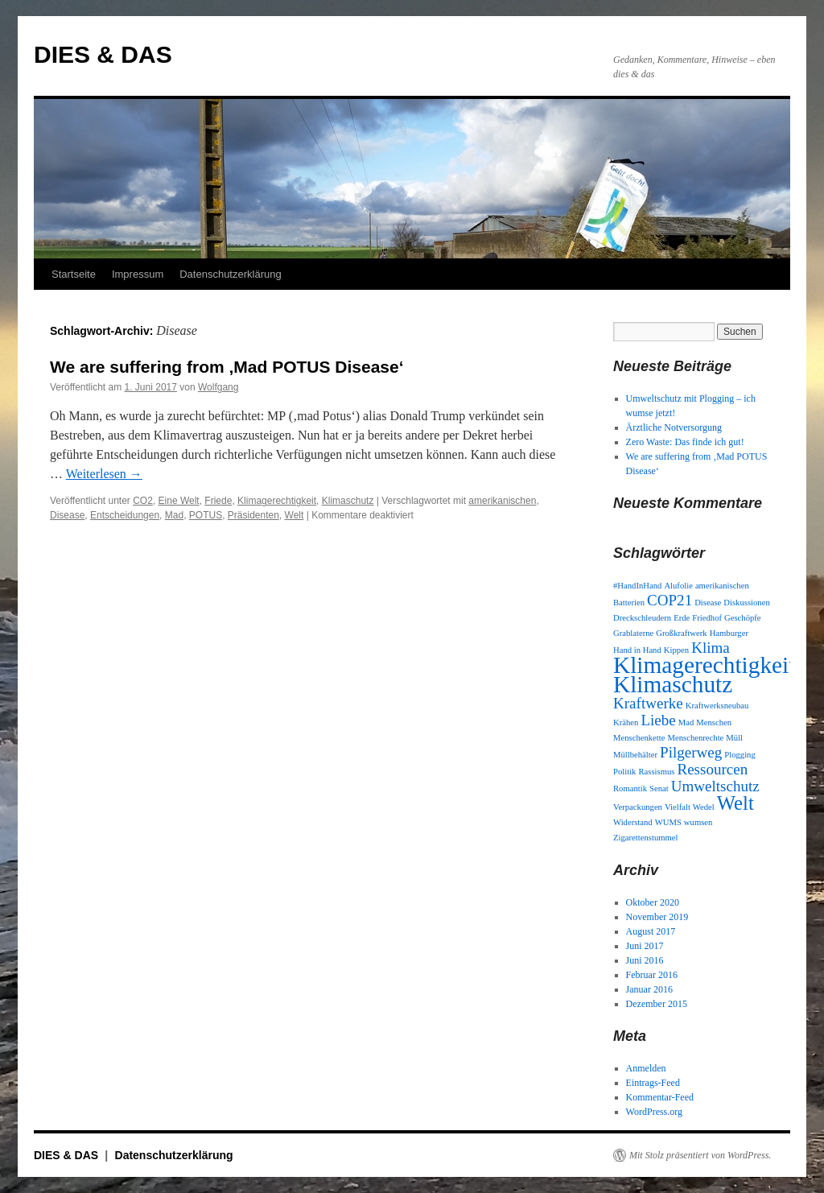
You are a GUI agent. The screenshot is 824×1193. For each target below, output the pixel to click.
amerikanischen (502, 500)
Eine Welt (179, 500)
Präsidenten (253, 515)
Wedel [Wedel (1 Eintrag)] (704, 807)
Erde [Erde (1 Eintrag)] (682, 617)
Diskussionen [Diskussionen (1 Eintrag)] (746, 602)
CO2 (143, 500)
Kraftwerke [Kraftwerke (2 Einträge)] (648, 703)
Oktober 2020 (652, 902)
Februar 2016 (652, 974)
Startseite (74, 274)
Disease (67, 515)
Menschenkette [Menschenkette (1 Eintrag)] (639, 737)
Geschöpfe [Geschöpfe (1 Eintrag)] (742, 617)
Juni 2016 (645, 960)
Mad (174, 515)
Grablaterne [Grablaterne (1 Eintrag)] (633, 633)
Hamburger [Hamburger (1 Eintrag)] (729, 633)
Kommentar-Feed (660, 1097)
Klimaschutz (348, 500)
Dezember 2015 (656, 1003)
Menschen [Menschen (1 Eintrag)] (713, 722)
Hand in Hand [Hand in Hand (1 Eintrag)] (637, 650)
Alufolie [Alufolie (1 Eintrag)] (678, 585)
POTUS (205, 515)
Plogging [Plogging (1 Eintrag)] (740, 754)
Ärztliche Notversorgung (674, 427)
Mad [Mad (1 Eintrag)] (686, 722)
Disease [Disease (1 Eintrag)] (707, 602)
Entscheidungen (124, 515)
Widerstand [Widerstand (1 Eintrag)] (633, 822)
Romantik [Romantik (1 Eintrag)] (630, 788)
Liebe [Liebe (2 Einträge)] (658, 720)
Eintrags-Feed (653, 1082)
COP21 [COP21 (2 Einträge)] (669, 600)
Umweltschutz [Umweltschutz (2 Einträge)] (715, 786)
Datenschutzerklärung (230, 274)
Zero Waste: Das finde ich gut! (685, 442)
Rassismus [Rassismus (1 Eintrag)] (656, 771)
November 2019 (657, 917)
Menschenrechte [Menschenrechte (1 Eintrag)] (696, 737)
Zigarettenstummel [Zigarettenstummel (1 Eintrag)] (645, 837)
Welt (294, 515)
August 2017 (651, 931)
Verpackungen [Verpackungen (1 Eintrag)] (637, 807)
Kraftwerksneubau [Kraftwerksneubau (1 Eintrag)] (717, 705)
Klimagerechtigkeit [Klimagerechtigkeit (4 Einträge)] (704, 665)
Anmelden (646, 1068)
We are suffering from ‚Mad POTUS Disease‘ (227, 366)
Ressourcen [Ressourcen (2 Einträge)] (712, 769)
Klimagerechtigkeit (276, 500)
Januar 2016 (649, 989)
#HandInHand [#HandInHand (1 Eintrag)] (637, 585)
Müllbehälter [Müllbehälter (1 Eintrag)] (635, 754)
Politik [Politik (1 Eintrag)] (624, 771)
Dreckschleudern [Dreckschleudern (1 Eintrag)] (642, 617)
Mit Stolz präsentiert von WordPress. (700, 1155)
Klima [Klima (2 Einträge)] (710, 647)
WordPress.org (654, 1111)
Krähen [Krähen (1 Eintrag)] (625, 722)
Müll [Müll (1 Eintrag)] (734, 737)
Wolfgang (218, 387)
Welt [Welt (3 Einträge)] (735, 803)
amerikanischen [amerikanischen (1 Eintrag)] (722, 585)
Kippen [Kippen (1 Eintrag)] (676, 650)
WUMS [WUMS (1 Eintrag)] (668, 822)
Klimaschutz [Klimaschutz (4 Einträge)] (672, 684)
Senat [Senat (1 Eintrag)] (659, 788)
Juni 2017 (645, 946)
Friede (218, 500)
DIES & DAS (103, 54)
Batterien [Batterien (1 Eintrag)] (629, 602)
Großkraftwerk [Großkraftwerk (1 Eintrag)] (681, 633)
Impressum (137, 274)
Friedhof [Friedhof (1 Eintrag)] (707, 617)
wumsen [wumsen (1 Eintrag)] (698, 822)
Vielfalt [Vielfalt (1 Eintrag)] (677, 807)
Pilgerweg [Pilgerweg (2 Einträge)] (691, 752)
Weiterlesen (104, 474)
